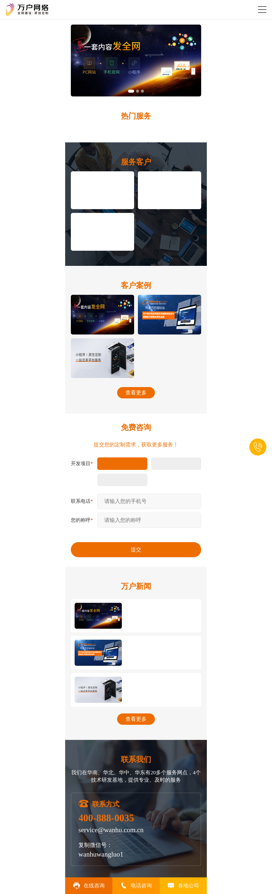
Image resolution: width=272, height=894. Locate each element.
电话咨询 (136, 885)
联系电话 (82, 501)
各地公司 (183, 885)
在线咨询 (89, 885)
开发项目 (82, 463)
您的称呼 (82, 520)
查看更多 (136, 393)
